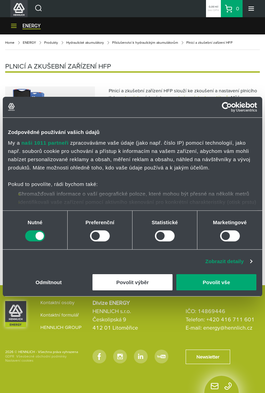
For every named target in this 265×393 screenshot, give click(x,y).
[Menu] (251, 8)
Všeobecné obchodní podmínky (41, 356)
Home (9, 42)
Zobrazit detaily (224, 261)
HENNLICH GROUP (60, 327)
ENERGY (31, 26)
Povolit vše (216, 282)
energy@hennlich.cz (228, 327)
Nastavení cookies (19, 360)
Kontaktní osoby (57, 302)
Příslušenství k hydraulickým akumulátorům (145, 42)
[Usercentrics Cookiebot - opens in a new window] (227, 107)
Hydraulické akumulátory (85, 42)
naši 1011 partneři (45, 143)
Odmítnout (49, 282)
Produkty (51, 42)
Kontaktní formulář (59, 315)
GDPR (9, 356)
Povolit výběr (132, 282)
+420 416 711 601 (230, 319)
